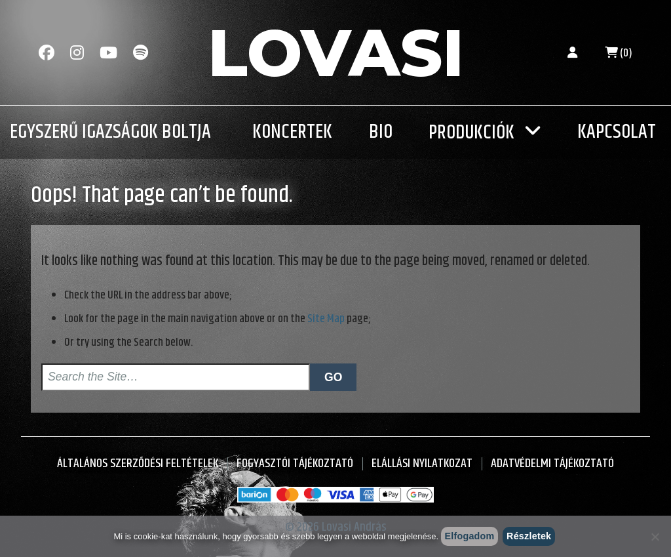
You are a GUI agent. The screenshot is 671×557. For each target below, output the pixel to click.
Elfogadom (469, 536)
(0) (618, 53)
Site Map (326, 318)
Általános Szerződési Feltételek (137, 463)
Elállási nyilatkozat (422, 463)
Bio (381, 132)
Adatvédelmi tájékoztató (552, 463)
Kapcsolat (616, 132)
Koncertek (292, 132)
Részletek (529, 536)
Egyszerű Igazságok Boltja (110, 132)
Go (333, 377)
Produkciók (471, 133)
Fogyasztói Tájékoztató (295, 463)
